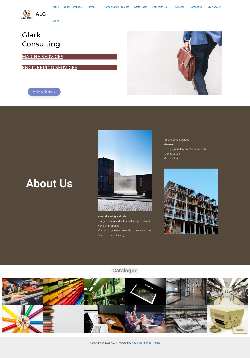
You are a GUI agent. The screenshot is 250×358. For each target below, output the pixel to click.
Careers (179, 7)
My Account (214, 7)
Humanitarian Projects (116, 7)
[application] (97, 7)
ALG (41, 14)
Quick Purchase (73, 7)
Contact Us (196, 7)
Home (55, 7)
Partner (93, 7)
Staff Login (140, 7)
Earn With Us (161, 7)
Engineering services (40, 67)
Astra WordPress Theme (146, 342)
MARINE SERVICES (34, 56)
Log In (55, 20)
